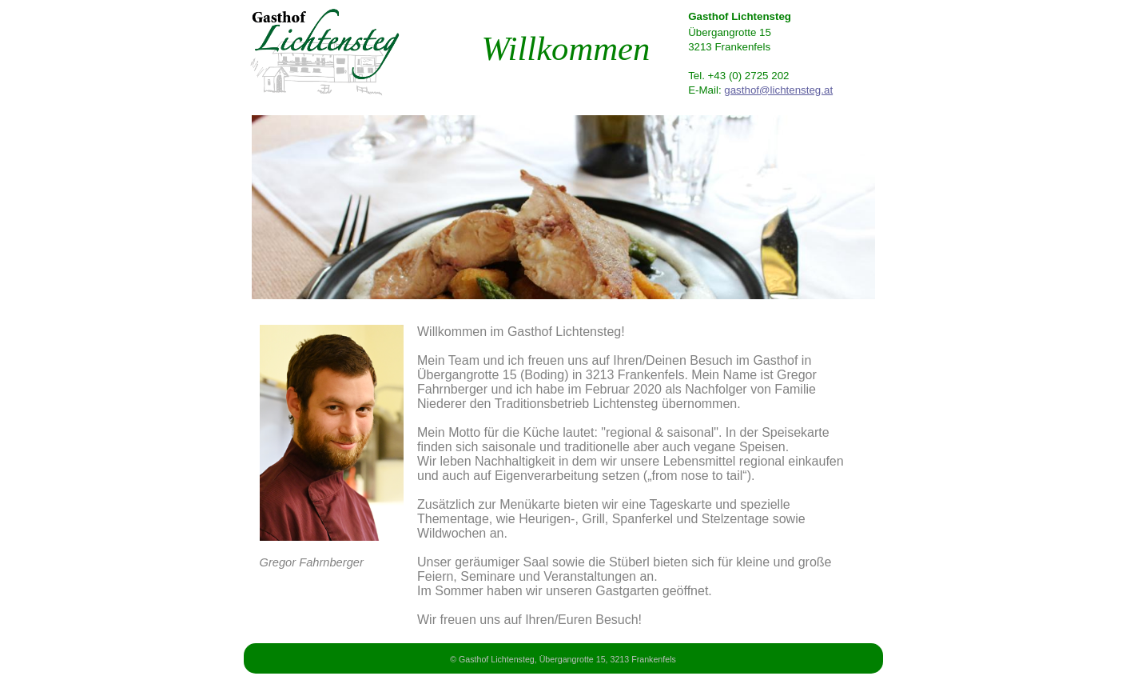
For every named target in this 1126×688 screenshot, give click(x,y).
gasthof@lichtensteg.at (778, 90)
